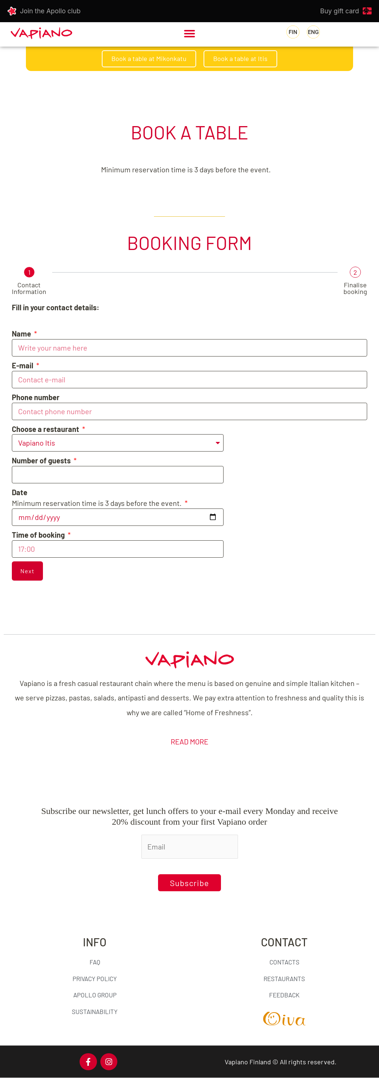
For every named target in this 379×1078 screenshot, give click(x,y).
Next (27, 570)
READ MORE (189, 741)
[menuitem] (293, 32)
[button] (189, 34)
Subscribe (189, 883)
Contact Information (29, 288)
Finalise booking (355, 288)
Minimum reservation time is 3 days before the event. (97, 497)
